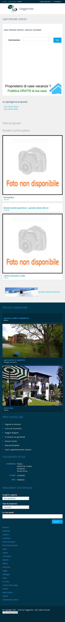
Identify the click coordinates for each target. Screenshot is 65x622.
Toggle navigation (4, 9)
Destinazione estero (10, 599)
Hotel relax (8, 408)
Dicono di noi (22, 471)
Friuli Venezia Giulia (9, 545)
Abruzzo (5, 527)
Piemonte (6, 567)
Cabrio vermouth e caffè (14, 276)
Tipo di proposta (10, 503)
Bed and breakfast (12, 445)
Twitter (14, 617)
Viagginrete (26, 9)
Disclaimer (21, 468)
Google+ (8, 617)
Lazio (4, 549)
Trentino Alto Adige (10, 585)
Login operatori (45, 1)
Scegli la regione (10, 495)
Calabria (5, 534)
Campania (6, 538)
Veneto (5, 596)
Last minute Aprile (11, 109)
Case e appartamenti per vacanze (18, 449)
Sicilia (4, 578)
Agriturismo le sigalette (14, 360)
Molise (5, 563)
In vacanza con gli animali (15, 437)
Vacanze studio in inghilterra (16, 318)
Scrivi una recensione (13, 428)
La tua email (8, 512)
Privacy (19, 464)
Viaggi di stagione (12, 433)
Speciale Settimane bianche (32, 292)
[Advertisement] (32, 64)
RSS (20, 617)
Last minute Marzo (11, 106)
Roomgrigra (9, 197)
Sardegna (6, 574)
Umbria (5, 589)
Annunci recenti (11, 441)
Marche (5, 560)
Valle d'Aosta (7, 592)
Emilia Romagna (8, 542)
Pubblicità (20, 480)
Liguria (5, 552)
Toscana (5, 581)
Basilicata (6, 531)
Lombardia (6, 556)
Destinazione (14, 40)
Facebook (3, 617)
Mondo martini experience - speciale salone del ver (26, 208)
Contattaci (57, 1)
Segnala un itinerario (13, 424)
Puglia (4, 571)
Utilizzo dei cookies (24, 466)
